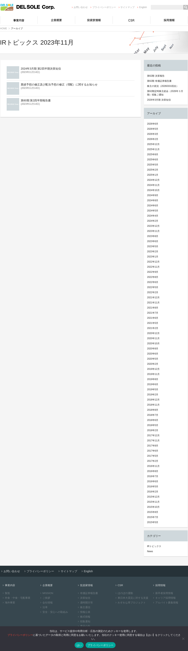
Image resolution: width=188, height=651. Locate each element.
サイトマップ (126, 7)
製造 (6, 593)
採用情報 (169, 20)
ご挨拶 (44, 597)
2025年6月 (152, 159)
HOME (3, 28)
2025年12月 (153, 144)
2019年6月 (152, 384)
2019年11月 (153, 374)
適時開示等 (85, 602)
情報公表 (83, 612)
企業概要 (56, 20)
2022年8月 (152, 277)
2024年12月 (153, 180)
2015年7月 (152, 517)
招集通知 (83, 621)
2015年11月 (153, 501)
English (141, 7)
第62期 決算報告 (155, 75)
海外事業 (8, 602)
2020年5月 (152, 358)
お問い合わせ (79, 7)
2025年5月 (152, 164)
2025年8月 (152, 154)
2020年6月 (152, 353)
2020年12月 (153, 333)
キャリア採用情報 (164, 597)
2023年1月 (152, 256)
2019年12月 (153, 369)
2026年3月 (152, 134)
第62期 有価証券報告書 (159, 81)
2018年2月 (152, 430)
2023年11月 (153, 231)
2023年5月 (152, 246)
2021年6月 (152, 318)
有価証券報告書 (87, 593)
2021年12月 (153, 297)
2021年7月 (152, 312)
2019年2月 (152, 394)
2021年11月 (153, 302)
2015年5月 (152, 522)
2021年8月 (152, 307)
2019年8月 (152, 379)
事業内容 (19, 20)
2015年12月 (153, 496)
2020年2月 (152, 364)
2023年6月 (152, 241)
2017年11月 (153, 440)
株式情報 (83, 616)
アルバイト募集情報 (165, 602)
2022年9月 (152, 272)
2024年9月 (152, 195)
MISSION (46, 593)
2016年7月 (152, 476)
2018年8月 (152, 410)
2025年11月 (153, 149)
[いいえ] (183, 639)
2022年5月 (152, 287)
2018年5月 (152, 425)
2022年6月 (152, 282)
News (150, 551)
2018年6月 (152, 420)
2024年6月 (152, 205)
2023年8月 (152, 236)
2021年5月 (152, 323)
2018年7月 (152, 415)
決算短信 (83, 597)
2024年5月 (152, 210)
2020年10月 (153, 343)
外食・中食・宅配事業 (16, 597)
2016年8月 (152, 471)
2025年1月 (152, 175)
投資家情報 (94, 20)
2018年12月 (153, 399)
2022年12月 (153, 261)
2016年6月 (152, 481)
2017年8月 (152, 445)
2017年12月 (153, 435)
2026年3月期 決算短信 (159, 99)
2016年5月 (152, 486)
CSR (131, 20)
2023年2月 (152, 251)
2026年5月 (152, 129)
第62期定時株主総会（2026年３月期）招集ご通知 (165, 93)
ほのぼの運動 (123, 593)
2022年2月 (152, 292)
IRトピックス (154, 546)
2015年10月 (153, 507)
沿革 (43, 607)
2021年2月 (152, 328)
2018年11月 (153, 404)
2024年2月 (152, 220)
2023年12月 (153, 226)
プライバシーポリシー (102, 7)
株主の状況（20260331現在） (163, 86)
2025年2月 (152, 169)
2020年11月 (153, 338)
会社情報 (46, 602)
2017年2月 (152, 461)
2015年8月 (152, 512)
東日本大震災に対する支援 (131, 597)
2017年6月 (152, 450)
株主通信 (83, 607)
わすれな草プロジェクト (130, 602)
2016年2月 (152, 491)
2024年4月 (152, 215)
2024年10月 (153, 190)
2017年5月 (152, 456)
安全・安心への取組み (53, 612)
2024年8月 (152, 200)
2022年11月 (153, 266)
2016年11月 (153, 466)
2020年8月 (152, 348)
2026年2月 (152, 139)
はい (79, 645)
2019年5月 (152, 389)
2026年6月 (152, 123)
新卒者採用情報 (162, 593)
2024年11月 (153, 185)
